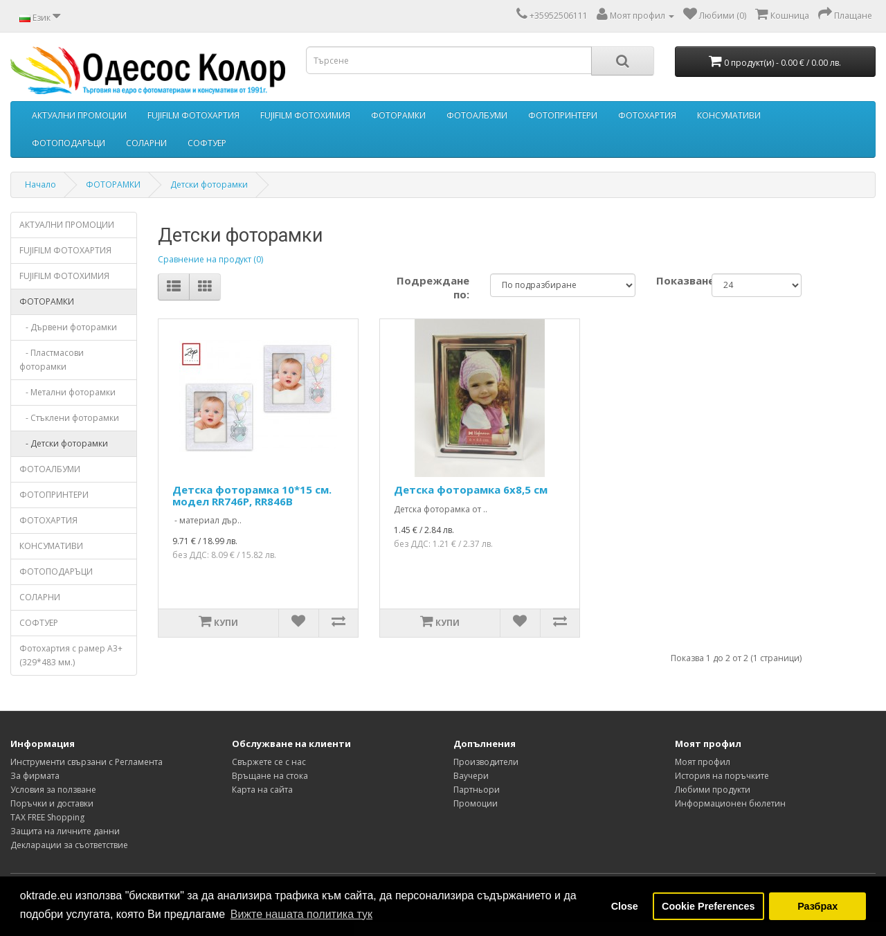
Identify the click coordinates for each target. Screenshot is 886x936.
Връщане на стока (270, 776)
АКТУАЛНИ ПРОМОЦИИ (79, 115)
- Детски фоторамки (63, 443)
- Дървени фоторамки (68, 327)
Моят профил (702, 762)
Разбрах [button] (817, 906)
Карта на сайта (262, 789)
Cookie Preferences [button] (708, 906)
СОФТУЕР (207, 143)
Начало (40, 184)
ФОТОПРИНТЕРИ (562, 115)
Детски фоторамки (209, 184)
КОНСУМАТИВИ (729, 115)
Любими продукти (712, 789)
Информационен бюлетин (730, 803)
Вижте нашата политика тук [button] (301, 914)
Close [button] (624, 906)
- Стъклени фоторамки (69, 418)
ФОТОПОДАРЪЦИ (68, 143)
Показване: (673, 280)
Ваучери (471, 776)
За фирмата (35, 776)
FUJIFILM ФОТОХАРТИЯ (193, 115)
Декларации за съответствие (69, 845)
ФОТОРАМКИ (398, 115)
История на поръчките (722, 776)
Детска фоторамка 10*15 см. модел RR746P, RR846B (252, 495)
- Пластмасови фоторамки (51, 359)
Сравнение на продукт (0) (210, 259)
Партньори (476, 789)
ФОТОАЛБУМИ (476, 115)
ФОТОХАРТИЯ (647, 115)
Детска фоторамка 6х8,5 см (471, 489)
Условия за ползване (53, 789)
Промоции (475, 803)
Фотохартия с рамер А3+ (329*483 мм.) (71, 655)
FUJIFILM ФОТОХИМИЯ (305, 115)
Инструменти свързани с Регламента (86, 762)
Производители (485, 762)
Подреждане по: (433, 287)
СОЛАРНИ (146, 143)
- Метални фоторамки (67, 392)
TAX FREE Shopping (47, 817)
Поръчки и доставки (51, 803)
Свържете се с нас (269, 762)
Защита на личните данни (65, 831)
